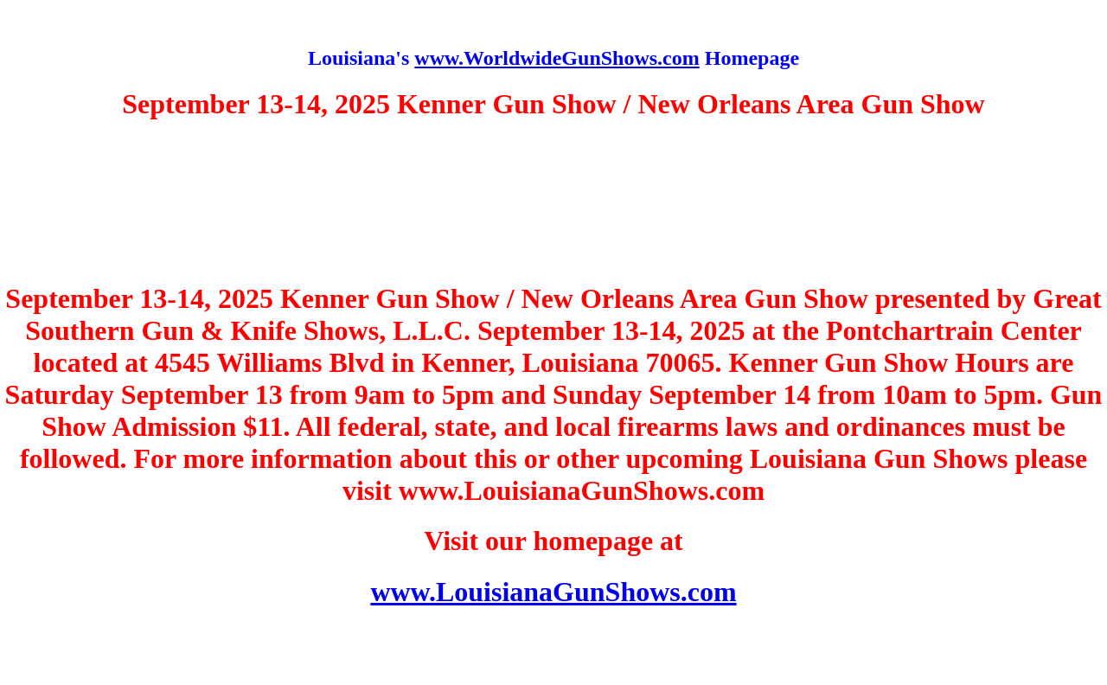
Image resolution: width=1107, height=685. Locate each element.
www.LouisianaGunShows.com (553, 591)
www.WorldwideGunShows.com (556, 58)
